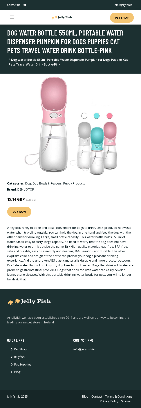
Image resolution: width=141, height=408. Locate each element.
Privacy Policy (109, 401)
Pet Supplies (22, 364)
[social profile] (25, 4)
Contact (96, 396)
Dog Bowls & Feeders (47, 183)
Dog (28, 183)
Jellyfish (19, 357)
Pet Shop (122, 17)
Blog (17, 372)
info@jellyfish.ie (123, 5)
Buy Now (19, 211)
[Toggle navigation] (12, 17)
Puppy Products (74, 183)
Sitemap (126, 401)
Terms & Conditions (118, 396)
